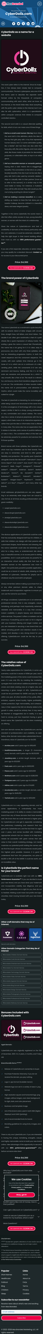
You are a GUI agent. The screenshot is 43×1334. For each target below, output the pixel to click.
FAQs (25, 1282)
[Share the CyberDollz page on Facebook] (13, 23)
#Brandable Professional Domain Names (16, 998)
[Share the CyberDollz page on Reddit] (33, 23)
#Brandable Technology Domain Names (16, 972)
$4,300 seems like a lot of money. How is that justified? (20, 1203)
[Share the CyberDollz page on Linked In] (28, 23)
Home (25, 1274)
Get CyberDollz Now (16, 1163)
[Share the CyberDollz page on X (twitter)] (18, 23)
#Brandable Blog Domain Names (14, 985)
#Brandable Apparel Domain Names (15, 981)
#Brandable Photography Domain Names (16, 994)
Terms (25, 1286)
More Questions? (10, 1223)
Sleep (3, 1293)
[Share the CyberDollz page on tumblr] (23, 23)
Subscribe (21, 1318)
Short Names (6, 1274)
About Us (26, 1278)
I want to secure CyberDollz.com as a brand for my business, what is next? (18, 1216)
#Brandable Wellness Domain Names (15, 1003)
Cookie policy (29, 1185)
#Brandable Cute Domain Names (14, 959)
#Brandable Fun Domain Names (13, 968)
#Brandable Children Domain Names (15, 955)
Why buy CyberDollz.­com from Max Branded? (17, 1171)
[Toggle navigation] (39, 4)
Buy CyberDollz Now (16, 268)
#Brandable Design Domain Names (14, 990)
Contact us (37, 252)
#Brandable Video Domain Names (14, 977)
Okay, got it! (21, 1195)
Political (4, 1282)
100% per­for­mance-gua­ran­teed (23, 1148)
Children (4, 1290)
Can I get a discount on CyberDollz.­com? (20, 1210)
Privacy (26, 1290)
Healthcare (5, 1278)
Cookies (26, 1293)
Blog (3, 1286)
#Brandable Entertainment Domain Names (17, 963)
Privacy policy (16, 1187)
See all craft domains (8, 944)
